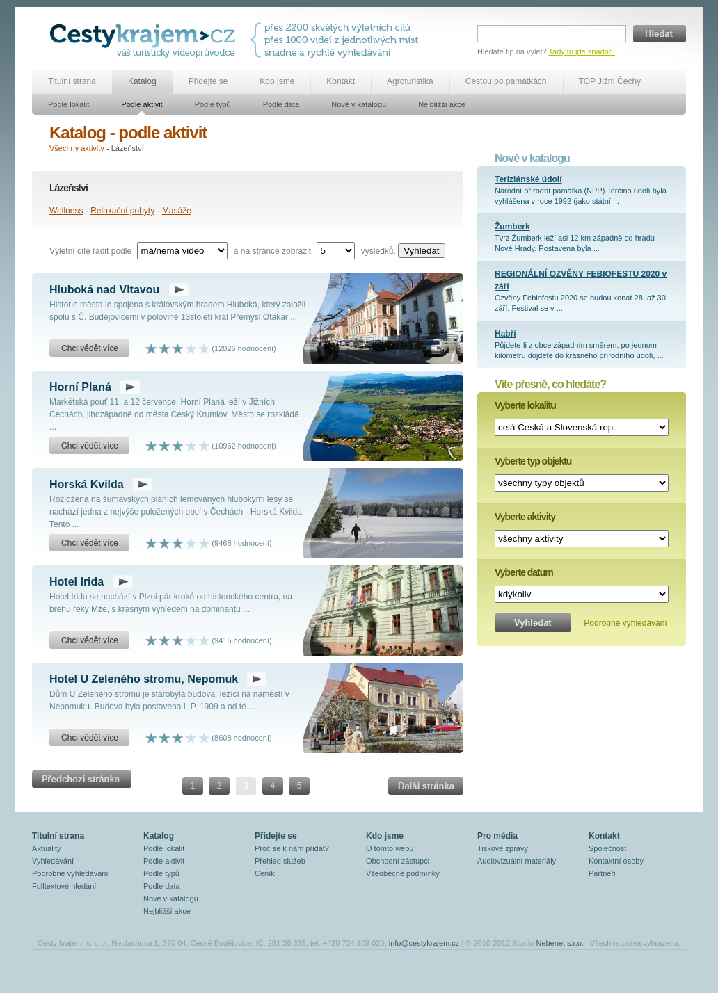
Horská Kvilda (86, 484)
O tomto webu (389, 848)
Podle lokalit (68, 104)
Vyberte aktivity (525, 516)
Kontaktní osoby (616, 861)
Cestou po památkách (506, 81)
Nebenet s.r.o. (560, 943)
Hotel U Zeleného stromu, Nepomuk (143, 679)
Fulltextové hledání (64, 886)
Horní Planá (80, 387)
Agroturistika (410, 81)
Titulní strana (72, 81)
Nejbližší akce (441, 104)
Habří (505, 334)
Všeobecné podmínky (403, 873)
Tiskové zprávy (502, 848)
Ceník (265, 873)
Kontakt (340, 81)
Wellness (66, 211)
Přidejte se (208, 81)
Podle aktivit (141, 104)
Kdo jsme (277, 81)
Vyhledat (421, 250)
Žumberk (512, 227)
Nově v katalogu (358, 104)
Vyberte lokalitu (525, 405)
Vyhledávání (53, 861)
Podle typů (213, 104)
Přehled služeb (280, 861)
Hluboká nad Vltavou (104, 290)
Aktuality (46, 848)
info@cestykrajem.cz (424, 943)
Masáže (176, 211)
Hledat (659, 33)
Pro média (497, 836)
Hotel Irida (76, 582)
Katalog (142, 81)
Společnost (607, 848)
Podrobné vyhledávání (625, 623)
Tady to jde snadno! (582, 51)
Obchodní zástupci (397, 861)
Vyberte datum (524, 572)
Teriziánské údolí (528, 179)
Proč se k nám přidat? (292, 848)
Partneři (602, 873)
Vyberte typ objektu (533, 461)
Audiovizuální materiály (516, 861)
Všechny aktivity (76, 148)
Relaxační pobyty (122, 211)
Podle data (281, 104)
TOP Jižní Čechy (610, 81)
